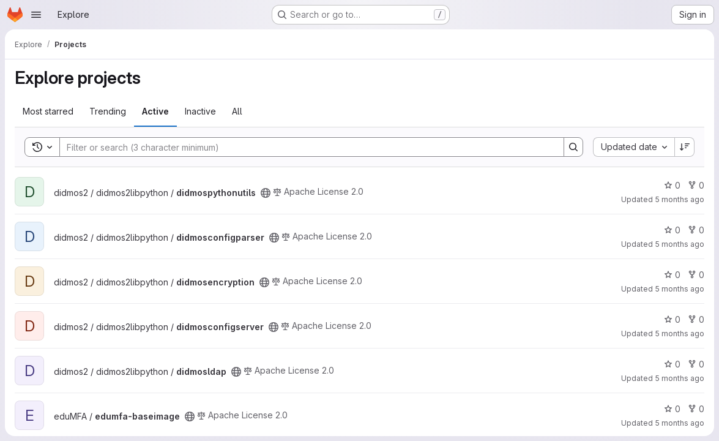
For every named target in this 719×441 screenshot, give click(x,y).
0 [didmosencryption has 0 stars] (672, 275)
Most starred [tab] (48, 111)
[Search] (306, 147)
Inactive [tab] (200, 111)
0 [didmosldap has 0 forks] (696, 364)
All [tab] (237, 111)
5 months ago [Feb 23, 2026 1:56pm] (679, 378)
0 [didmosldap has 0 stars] (672, 364)
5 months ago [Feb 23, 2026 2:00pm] (679, 333)
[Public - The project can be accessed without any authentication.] (265, 193)
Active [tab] (155, 111)
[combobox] (633, 147)
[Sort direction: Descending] (685, 147)
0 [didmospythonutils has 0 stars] (672, 185)
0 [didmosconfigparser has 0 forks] (696, 230)
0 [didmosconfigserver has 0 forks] (696, 319)
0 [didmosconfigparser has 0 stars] (672, 230)
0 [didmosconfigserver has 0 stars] (672, 319)
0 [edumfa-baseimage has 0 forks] (696, 409)
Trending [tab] (107, 111)
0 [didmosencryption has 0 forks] (696, 275)
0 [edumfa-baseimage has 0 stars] (672, 409)
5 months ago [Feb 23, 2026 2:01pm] (679, 199)
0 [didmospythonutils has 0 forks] (696, 185)
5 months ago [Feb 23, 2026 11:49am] (679, 423)
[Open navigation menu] (36, 14)
